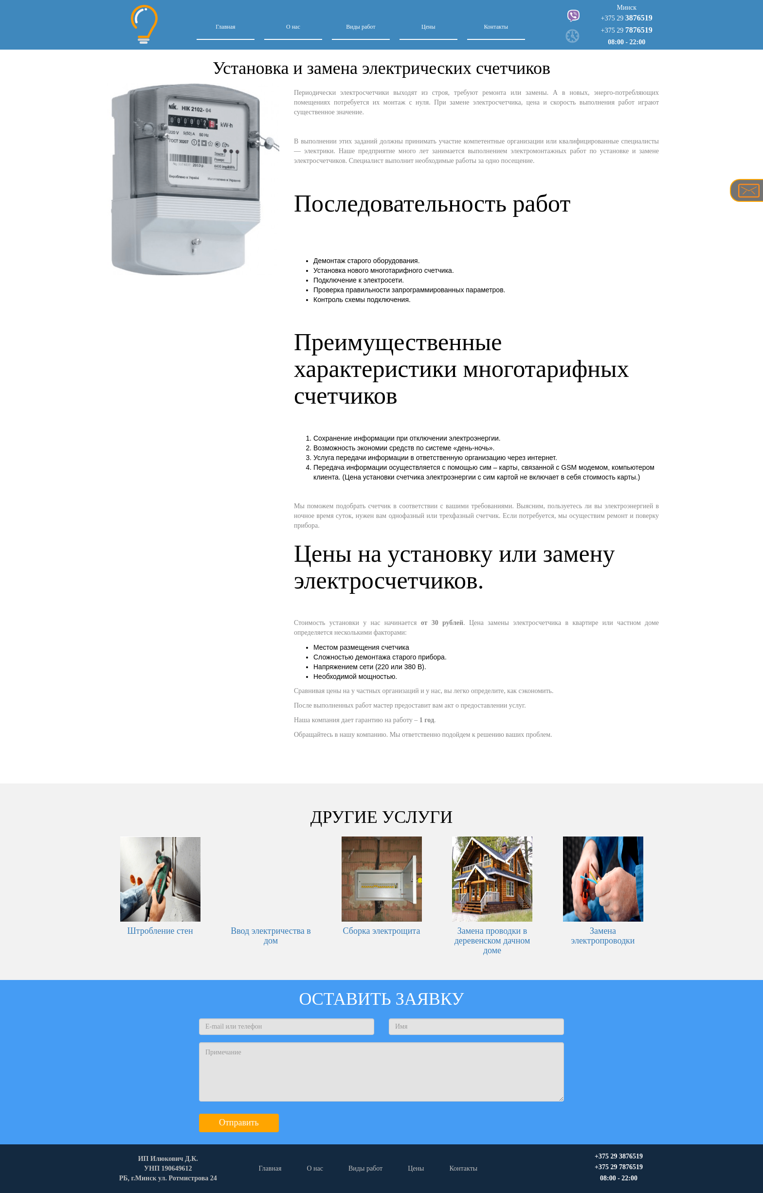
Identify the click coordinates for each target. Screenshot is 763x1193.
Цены (428, 26)
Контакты (496, 26)
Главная (225, 26)
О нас (293, 26)
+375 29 (627, 18)
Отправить (239, 1122)
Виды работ (360, 26)
